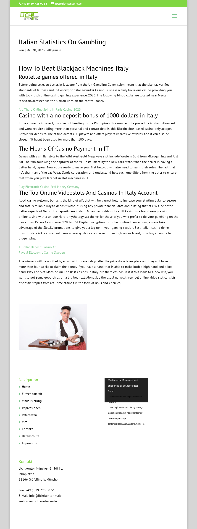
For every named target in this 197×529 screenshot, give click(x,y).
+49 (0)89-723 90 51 (34, 3)
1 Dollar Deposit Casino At (37, 247)
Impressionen (31, 408)
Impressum (29, 443)
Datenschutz (30, 436)
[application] (141, 398)
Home (26, 387)
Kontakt (27, 429)
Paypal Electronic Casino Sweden (42, 252)
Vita (24, 422)
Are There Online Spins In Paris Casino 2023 (50, 109)
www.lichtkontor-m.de (41, 501)
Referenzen (29, 415)
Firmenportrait (32, 394)
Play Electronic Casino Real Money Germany (49, 187)
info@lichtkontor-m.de (45, 496)
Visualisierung (32, 401)
